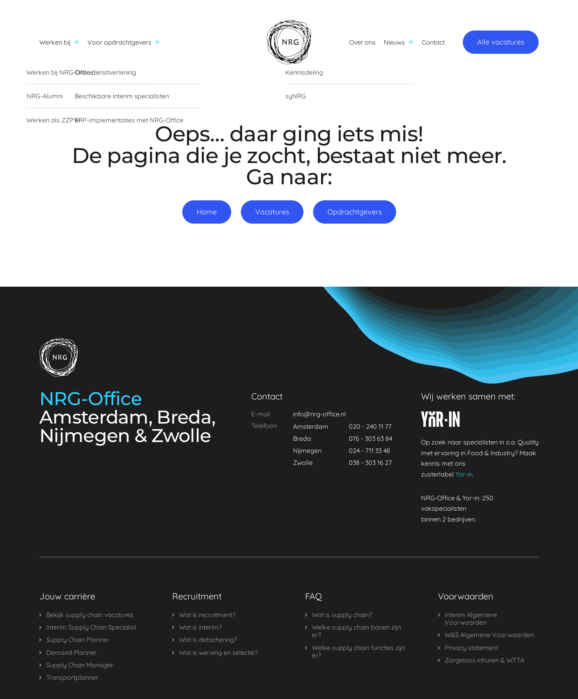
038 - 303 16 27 (370, 463)
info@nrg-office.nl (319, 414)
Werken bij (59, 42)
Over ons (362, 42)
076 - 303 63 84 (370, 438)
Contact (433, 42)
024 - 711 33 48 (369, 450)
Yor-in (464, 474)
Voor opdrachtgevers (124, 42)
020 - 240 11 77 (370, 426)
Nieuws (399, 42)
